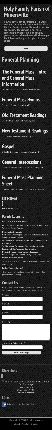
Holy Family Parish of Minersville (27, 11)
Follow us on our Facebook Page (18, 404)
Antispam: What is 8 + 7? (14, 343)
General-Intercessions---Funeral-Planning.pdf (22, 167)
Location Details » (10, 208)
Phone (5, 313)
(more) (20, 228)
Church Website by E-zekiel (26, 424)
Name (5, 295)
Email (5, 304)
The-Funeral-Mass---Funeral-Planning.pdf (21, 89)
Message (6, 321)
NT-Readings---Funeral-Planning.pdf (18, 136)
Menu (26, 48)
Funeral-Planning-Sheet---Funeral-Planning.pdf (23, 189)
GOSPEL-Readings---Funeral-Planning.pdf (20, 152)
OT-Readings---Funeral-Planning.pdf (18, 121)
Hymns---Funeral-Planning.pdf (15, 105)
